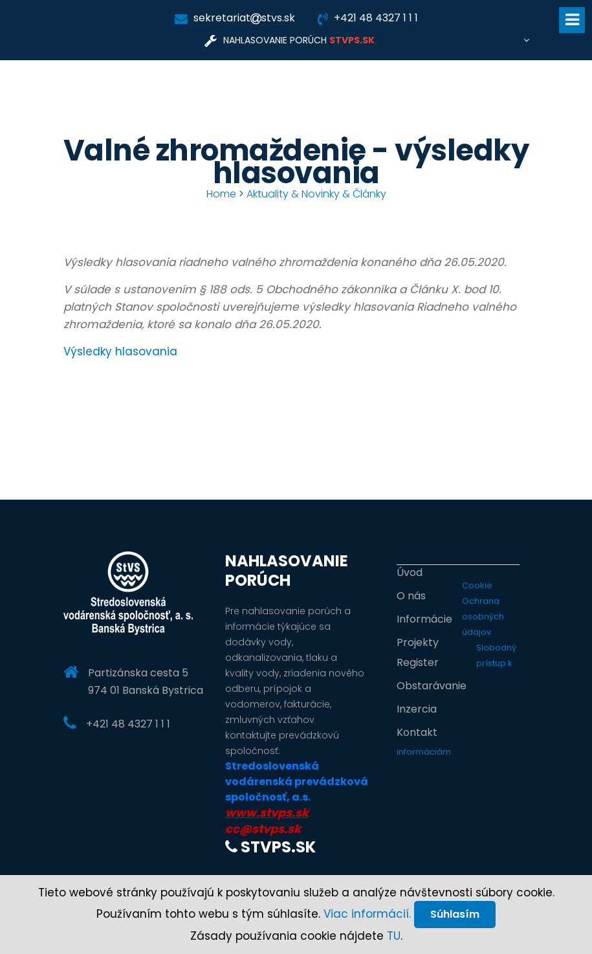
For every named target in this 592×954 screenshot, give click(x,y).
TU (393, 936)
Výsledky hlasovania (120, 351)
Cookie (477, 585)
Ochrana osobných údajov (483, 616)
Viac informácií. (367, 914)
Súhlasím (454, 914)
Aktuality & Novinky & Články (316, 193)
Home (221, 193)
